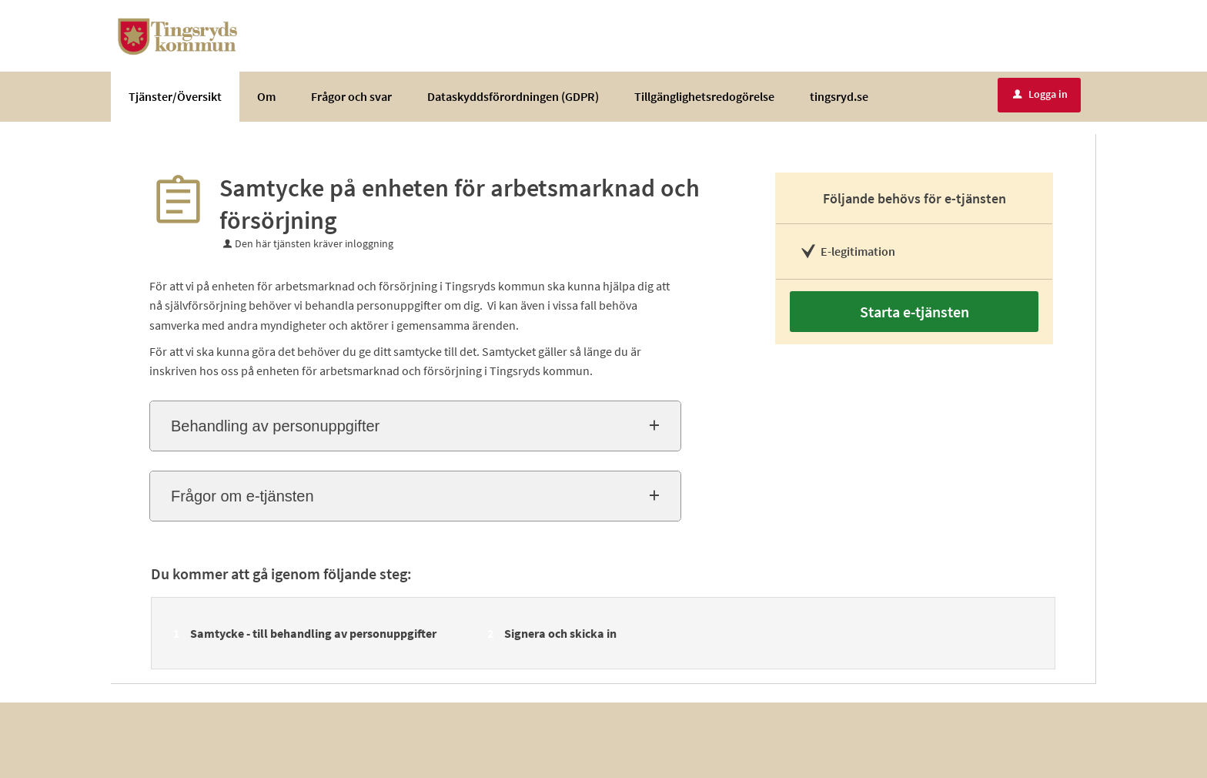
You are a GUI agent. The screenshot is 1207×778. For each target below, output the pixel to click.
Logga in (1040, 94)
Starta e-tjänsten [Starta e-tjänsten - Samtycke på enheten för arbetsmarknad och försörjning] (914, 311)
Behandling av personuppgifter (275, 426)
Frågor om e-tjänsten (242, 496)
